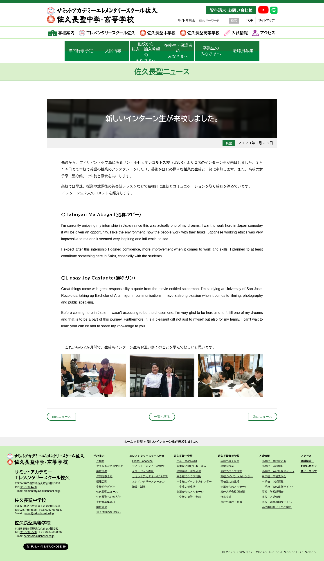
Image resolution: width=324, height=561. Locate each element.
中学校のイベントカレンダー (194, 481)
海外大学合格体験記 (232, 491)
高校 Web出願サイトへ (277, 502)
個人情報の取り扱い (108, 512)
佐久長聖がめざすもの (109, 466)
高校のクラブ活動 (231, 471)
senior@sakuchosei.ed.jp (39, 536)
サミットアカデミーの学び (148, 466)
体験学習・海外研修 (189, 471)
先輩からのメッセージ (190, 491)
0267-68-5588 (28, 532)
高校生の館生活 (229, 481)
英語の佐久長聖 (229, 461)
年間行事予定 (81, 50)
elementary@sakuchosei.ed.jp (42, 491)
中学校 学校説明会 (274, 476)
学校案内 (61, 33)
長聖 (140, 441)
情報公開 (101, 481)
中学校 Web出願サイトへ (278, 486)
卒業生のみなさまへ (211, 51)
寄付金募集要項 (105, 502)
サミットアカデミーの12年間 (150, 476)
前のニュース (61, 416)
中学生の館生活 (186, 486)
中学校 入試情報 (273, 481)
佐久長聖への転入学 (108, 496)
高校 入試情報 (271, 496)
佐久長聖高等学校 (200, 33)
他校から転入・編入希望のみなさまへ (146, 51)
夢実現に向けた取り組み (191, 466)
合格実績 (225, 496)
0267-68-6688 (28, 509)
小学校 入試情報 (273, 466)
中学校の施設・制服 (189, 496)
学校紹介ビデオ (105, 486)
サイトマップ (266, 20)
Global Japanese (142, 461)
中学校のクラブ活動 (189, 476)
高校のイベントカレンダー (236, 476)
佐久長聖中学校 (158, 33)
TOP (249, 20)
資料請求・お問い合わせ (231, 10)
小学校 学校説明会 (274, 461)
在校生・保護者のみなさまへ (178, 51)
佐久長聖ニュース (107, 491)
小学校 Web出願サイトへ (278, 471)
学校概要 (101, 471)
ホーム (128, 441)
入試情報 (236, 33)
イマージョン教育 (143, 471)
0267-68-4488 (28, 487)
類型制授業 (227, 466)
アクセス (263, 33)
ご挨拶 (100, 461)
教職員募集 (243, 50)
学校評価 (101, 507)
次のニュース (262, 416)
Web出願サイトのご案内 (277, 507)
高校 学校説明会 (273, 491)
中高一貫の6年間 (187, 461)
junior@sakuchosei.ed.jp (39, 513)
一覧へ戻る (162, 416)
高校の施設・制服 (231, 502)
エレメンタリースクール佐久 (107, 33)
